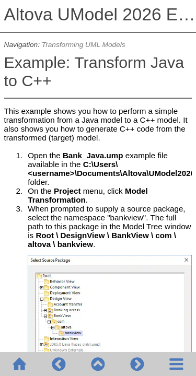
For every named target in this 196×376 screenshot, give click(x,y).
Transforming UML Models (83, 45)
